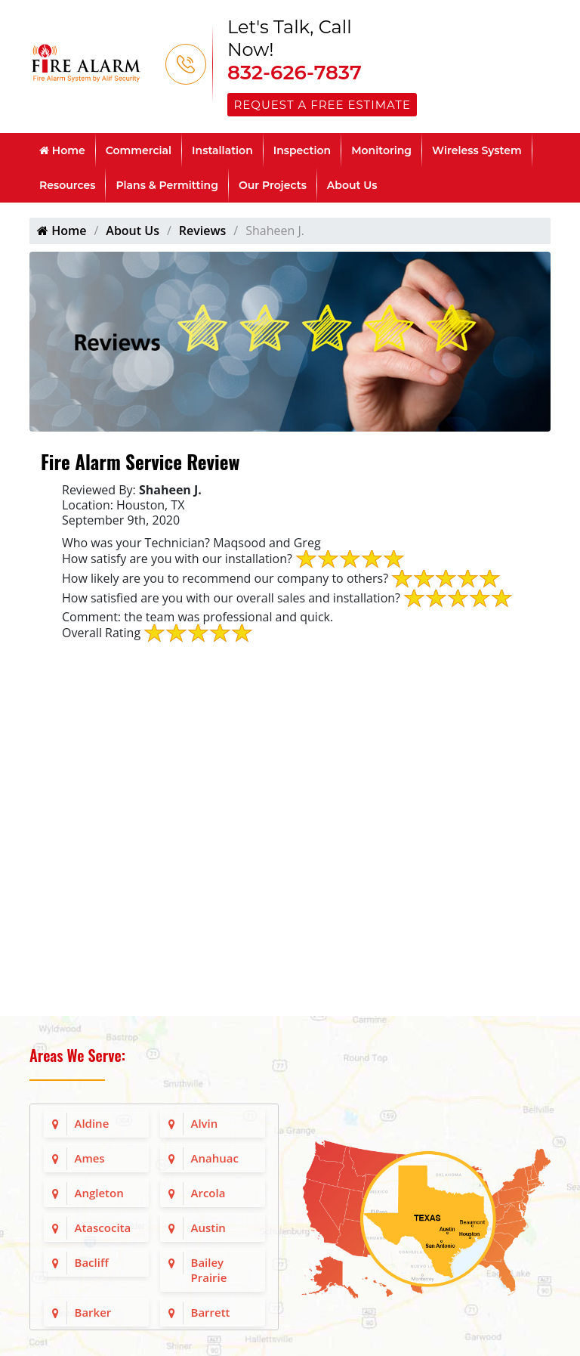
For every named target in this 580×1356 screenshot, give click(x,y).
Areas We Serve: (77, 1055)
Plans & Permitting (167, 185)
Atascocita (103, 1227)
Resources (67, 185)
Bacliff (92, 1262)
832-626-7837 (294, 72)
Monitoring (381, 150)
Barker (93, 1312)
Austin (208, 1227)
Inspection (302, 150)
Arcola (208, 1192)
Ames (90, 1158)
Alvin (204, 1123)
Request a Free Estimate (322, 105)
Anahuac (215, 1158)
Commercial (138, 150)
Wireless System (477, 150)
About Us (352, 185)
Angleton (99, 1192)
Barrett (210, 1312)
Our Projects (273, 185)
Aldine (92, 1123)
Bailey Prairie (209, 1270)
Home (62, 150)
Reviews (203, 230)
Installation (222, 150)
